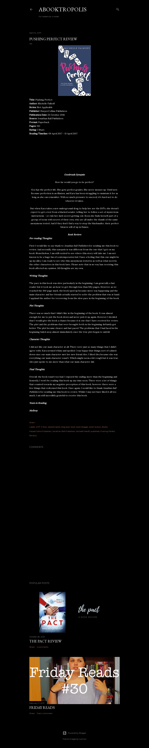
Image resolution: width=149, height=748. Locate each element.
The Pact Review (45, 641)
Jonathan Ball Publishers (63, 431)
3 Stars (44, 427)
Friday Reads (42, 707)
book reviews (95, 427)
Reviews (33, 435)
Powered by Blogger (74, 733)
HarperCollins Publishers (40, 431)
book (73, 427)
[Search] (118, 9)
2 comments (42, 647)
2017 (38, 427)
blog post (65, 427)
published (95, 431)
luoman (82, 739)
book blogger (82, 427)
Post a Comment (45, 713)
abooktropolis (54, 427)
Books (104, 427)
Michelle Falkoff (83, 431)
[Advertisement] (74, 552)
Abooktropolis (63, 9)
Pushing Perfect (107, 431)
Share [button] (32, 422)
